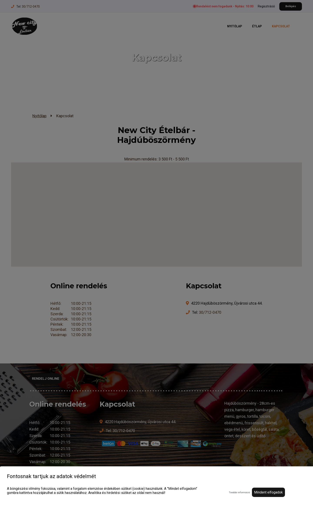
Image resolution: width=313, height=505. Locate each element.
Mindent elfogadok (268, 492)
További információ (239, 492)
